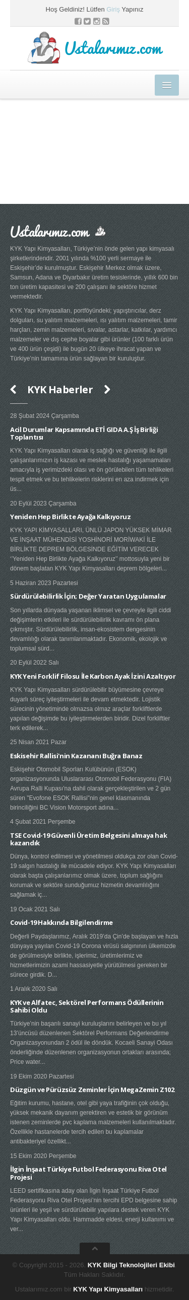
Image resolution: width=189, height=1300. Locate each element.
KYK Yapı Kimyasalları (108, 1289)
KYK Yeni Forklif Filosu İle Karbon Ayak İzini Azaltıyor (93, 676)
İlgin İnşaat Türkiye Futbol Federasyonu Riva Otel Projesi (88, 1173)
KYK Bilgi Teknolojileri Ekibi (131, 1265)
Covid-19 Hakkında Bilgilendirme (61, 922)
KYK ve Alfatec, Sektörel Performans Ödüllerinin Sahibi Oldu (87, 1006)
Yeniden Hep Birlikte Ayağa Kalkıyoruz (70, 516)
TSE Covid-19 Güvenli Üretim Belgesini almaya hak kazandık (88, 839)
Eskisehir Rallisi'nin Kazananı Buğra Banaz (76, 755)
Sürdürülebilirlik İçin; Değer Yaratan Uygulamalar (88, 596)
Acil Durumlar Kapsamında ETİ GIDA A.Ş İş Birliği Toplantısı (84, 433)
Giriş (113, 9)
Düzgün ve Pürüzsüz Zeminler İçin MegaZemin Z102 (92, 1089)
